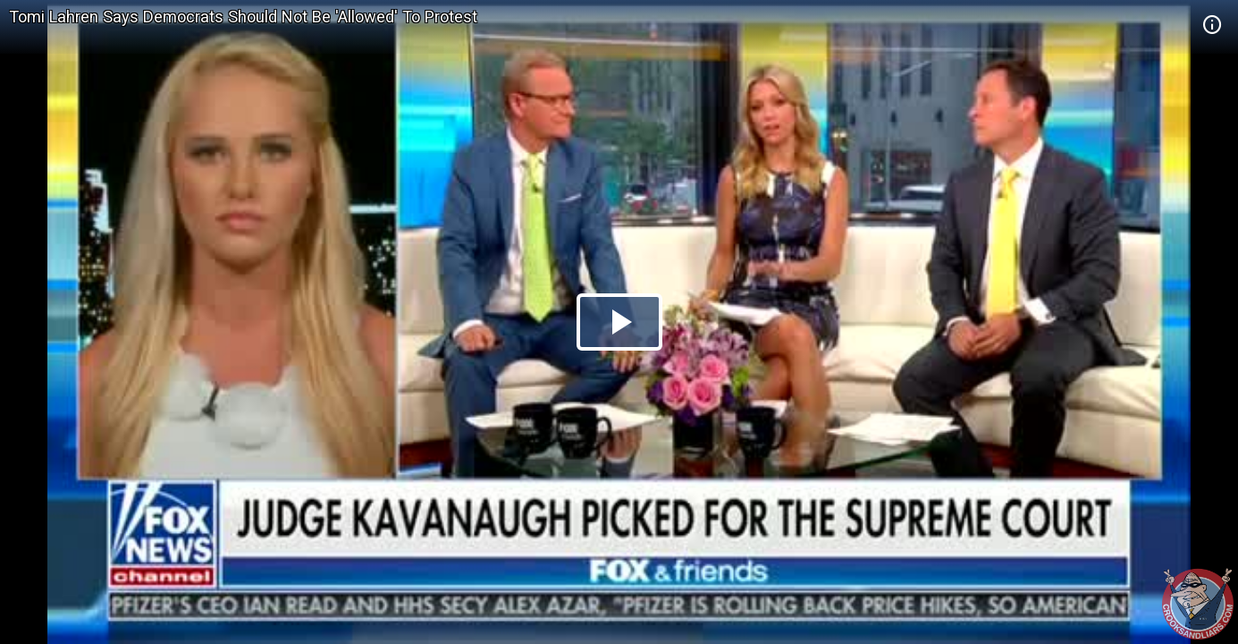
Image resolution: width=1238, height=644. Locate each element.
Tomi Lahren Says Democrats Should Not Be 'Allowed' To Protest (243, 16)
